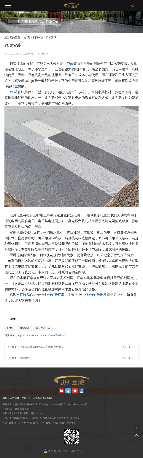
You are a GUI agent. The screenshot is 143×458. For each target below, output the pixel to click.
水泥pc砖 (25, 357)
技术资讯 (51, 37)
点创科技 (74, 418)
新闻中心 (38, 37)
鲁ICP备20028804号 (77, 404)
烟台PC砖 (24, 328)
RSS (36, 413)
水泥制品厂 (24, 418)
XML (42, 413)
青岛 (27, 409)
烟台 (17, 409)
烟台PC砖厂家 (43, 328)
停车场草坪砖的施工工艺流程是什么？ (42, 346)
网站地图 (28, 413)
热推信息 (7, 413)
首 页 (27, 37)
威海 (22, 409)
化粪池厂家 (36, 418)
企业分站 (17, 413)
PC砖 (9, 328)
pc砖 (16, 418)
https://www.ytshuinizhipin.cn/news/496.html (41, 335)
